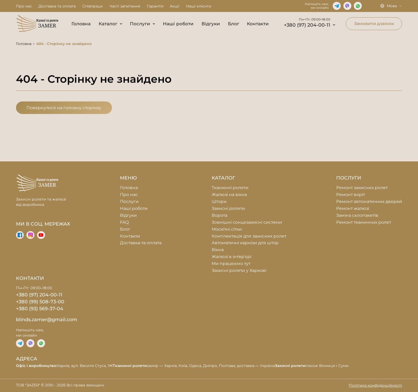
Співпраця (92, 6)
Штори (219, 201)
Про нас (24, 6)
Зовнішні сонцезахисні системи (247, 222)
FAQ (124, 222)
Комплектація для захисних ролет (249, 236)
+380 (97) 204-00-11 (309, 25)
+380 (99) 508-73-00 (40, 301)
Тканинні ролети (230, 187)
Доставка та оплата (57, 6)
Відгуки (211, 23)
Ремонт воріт (350, 194)
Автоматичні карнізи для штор (245, 242)
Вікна (218, 249)
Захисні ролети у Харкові (239, 270)
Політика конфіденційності (375, 385)
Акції (174, 6)
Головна (81, 23)
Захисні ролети (228, 208)
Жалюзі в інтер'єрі (231, 256)
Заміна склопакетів (357, 215)
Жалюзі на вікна (229, 194)
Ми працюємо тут (231, 263)
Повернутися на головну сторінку (63, 107)
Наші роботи (178, 23)
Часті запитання (124, 6)
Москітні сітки (227, 229)
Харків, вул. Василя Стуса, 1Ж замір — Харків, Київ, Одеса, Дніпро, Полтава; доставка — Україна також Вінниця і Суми (182, 365)
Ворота (219, 215)
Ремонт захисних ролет (362, 187)
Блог (233, 23)
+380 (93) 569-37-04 (39, 308)
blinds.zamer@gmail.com (46, 319)
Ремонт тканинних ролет (363, 222)
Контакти (258, 23)
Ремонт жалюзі (352, 208)
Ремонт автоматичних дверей (369, 201)
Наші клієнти (198, 6)
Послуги (142, 23)
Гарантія (155, 6)
